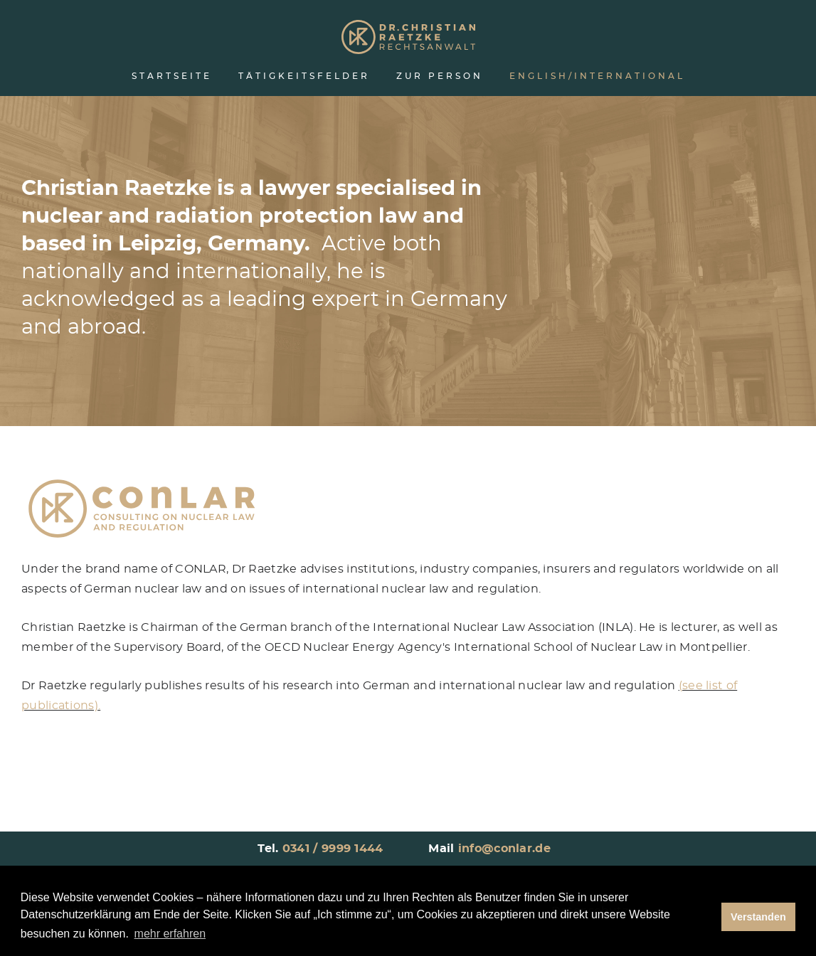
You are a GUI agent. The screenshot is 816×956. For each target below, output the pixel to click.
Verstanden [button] (758, 917)
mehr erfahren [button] (170, 934)
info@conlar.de (504, 848)
